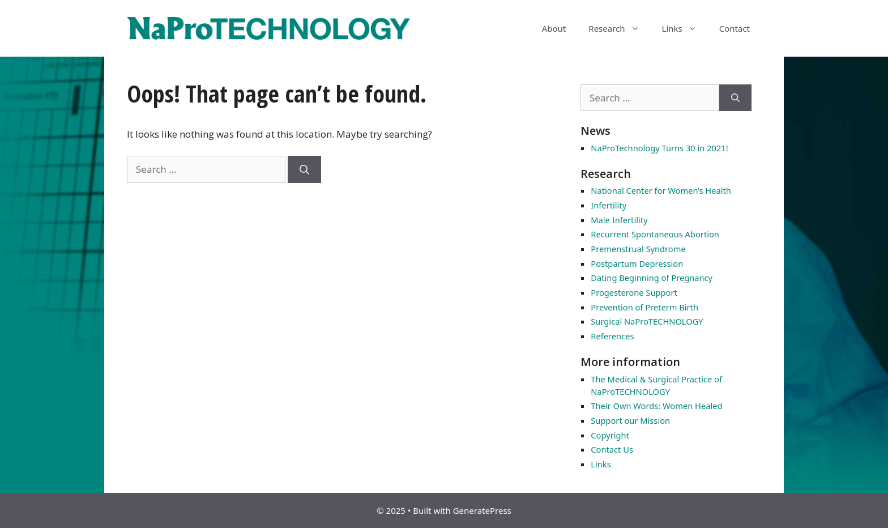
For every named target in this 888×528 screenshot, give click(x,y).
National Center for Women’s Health (661, 190)
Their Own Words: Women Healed (656, 405)
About (554, 28)
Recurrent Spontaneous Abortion (655, 234)
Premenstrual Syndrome (638, 248)
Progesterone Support (634, 292)
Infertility (608, 205)
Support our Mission (630, 420)
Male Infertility (619, 219)
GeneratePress (482, 510)
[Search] (304, 169)
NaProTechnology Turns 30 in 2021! (659, 148)
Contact (734, 28)
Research (619, 28)
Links (685, 28)
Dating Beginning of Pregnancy (651, 277)
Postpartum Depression (637, 263)
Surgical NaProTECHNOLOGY (647, 321)
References (612, 336)
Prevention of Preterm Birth (644, 307)
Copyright (610, 435)
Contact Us (612, 449)
